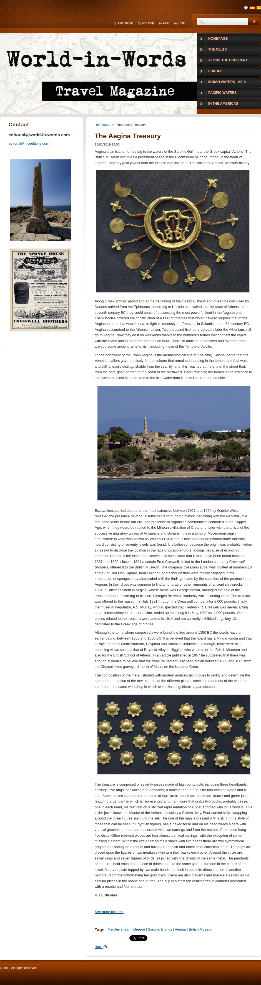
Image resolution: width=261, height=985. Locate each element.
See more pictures (109, 912)
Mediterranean (118, 929)
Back (98, 947)
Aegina (180, 929)
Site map (148, 22)
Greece (139, 929)
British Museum (201, 929)
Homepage (102, 124)
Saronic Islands (160, 929)
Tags (99, 929)
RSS (166, 22)
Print (182, 22)
